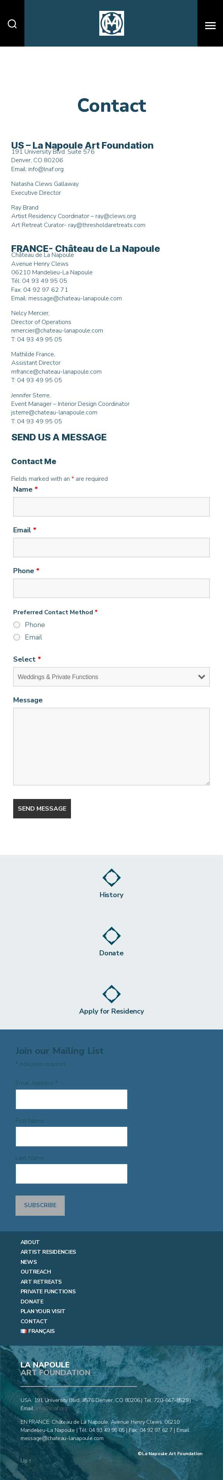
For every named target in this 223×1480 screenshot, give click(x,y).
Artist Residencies (48, 1252)
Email (24, 530)
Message (28, 700)
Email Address (36, 1083)
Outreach (36, 1272)
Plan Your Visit (43, 1311)
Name (25, 489)
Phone (26, 571)
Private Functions (48, 1291)
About (30, 1242)
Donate (32, 1301)
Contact (34, 1321)
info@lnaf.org (51, 1408)
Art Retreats (41, 1282)
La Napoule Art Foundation (172, 1454)
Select (27, 659)
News (28, 1262)
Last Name (30, 1158)
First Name (30, 1121)
